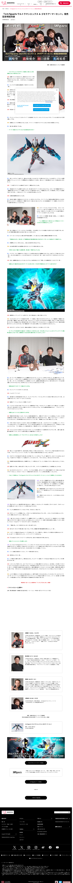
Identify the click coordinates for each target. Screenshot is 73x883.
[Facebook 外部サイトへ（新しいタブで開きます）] (50, 847)
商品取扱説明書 (40, 824)
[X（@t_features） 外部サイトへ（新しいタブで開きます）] (14, 848)
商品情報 (21, 832)
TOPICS (34, 4)
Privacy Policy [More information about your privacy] (49, 101)
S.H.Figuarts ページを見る (36, 782)
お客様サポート (6, 855)
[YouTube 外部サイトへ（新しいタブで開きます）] (57, 847)
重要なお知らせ (58, 826)
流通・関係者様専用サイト (42, 834)
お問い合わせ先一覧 (41, 829)
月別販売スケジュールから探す (7, 829)
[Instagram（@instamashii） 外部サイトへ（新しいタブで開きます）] (29, 848)
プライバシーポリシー (66, 855)
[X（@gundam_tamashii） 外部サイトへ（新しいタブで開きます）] (21, 848)
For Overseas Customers (42, 831)
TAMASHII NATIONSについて (51, 4)
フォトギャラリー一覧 (23, 824)
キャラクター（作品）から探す (7, 824)
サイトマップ (46, 855)
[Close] (56, 90)
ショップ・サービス (20, 4)
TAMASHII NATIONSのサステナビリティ (62, 821)
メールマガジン (28, 855)
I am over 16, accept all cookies (41, 109)
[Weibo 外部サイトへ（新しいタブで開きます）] (43, 847)
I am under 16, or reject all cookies (42, 105)
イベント (28, 4)
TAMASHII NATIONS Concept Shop (8, 837)
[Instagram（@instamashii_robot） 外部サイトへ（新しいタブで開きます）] (36, 848)
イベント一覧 (22, 821)
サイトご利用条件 (55, 855)
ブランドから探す (5, 826)
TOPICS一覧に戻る (36, 797)
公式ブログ (22, 839)
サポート (41, 4)
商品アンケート (40, 826)
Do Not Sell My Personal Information (7, 873)
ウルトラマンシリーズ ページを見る (35, 763)
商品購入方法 (39, 821)
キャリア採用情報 (37, 855)
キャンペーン (22, 837)
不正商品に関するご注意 (17, 855)
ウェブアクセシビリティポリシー (37, 858)
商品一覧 (3, 821)
